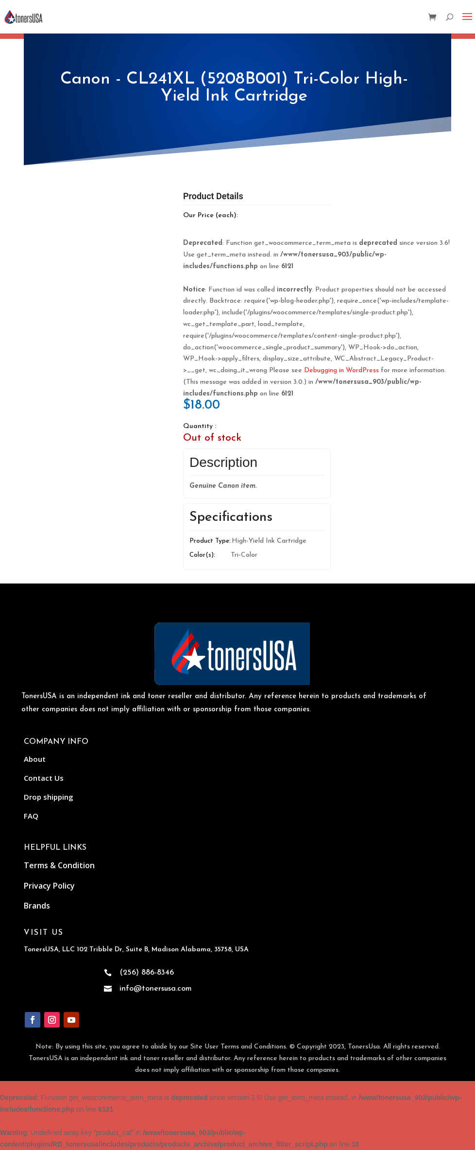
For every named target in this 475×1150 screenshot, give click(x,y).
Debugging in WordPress (341, 370)
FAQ (31, 816)
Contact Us (44, 778)
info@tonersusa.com (155, 989)
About (35, 759)
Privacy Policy (49, 885)
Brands (37, 905)
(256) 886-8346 (146, 973)
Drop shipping (48, 797)
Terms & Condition (59, 865)
